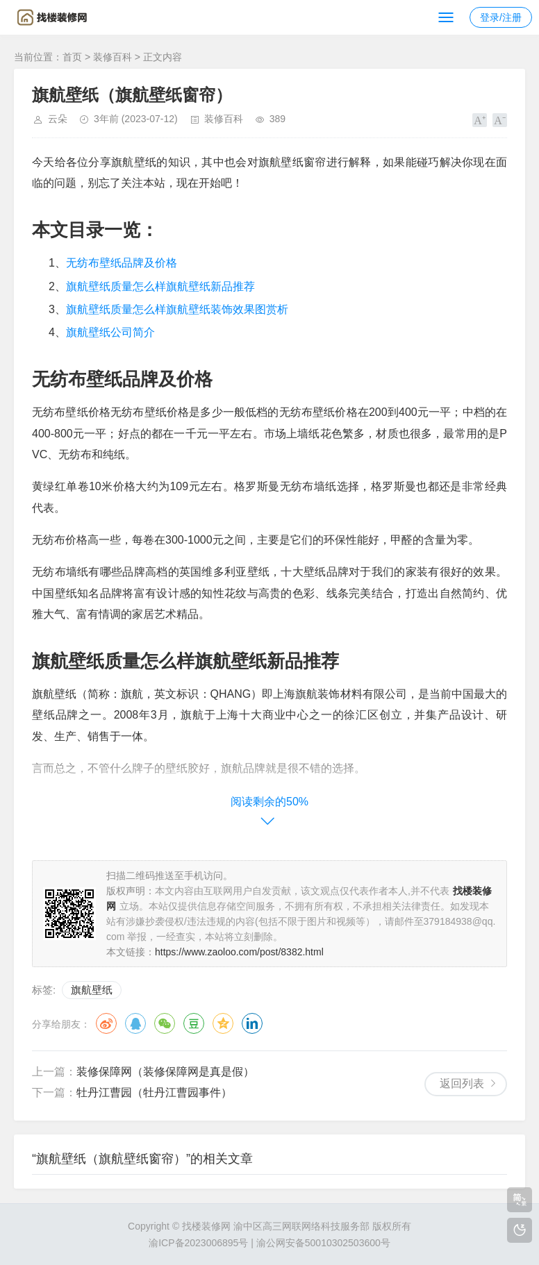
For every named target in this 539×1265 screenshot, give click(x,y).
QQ (135, 1023)
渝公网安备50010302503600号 (323, 1242)
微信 (164, 1023)
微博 (106, 1023)
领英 (252, 1023)
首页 (72, 56)
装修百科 (112, 56)
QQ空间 (223, 1023)
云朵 (57, 118)
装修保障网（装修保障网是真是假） (165, 1072)
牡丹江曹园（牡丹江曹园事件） (154, 1092)
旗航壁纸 (92, 990)
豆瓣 (193, 1023)
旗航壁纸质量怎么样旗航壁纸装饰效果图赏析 (177, 309)
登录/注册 (501, 17)
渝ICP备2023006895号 (198, 1242)
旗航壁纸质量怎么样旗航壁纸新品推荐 (160, 286)
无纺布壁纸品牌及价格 (121, 263)
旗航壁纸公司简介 (110, 332)
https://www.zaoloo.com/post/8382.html (239, 951)
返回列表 (462, 1083)
